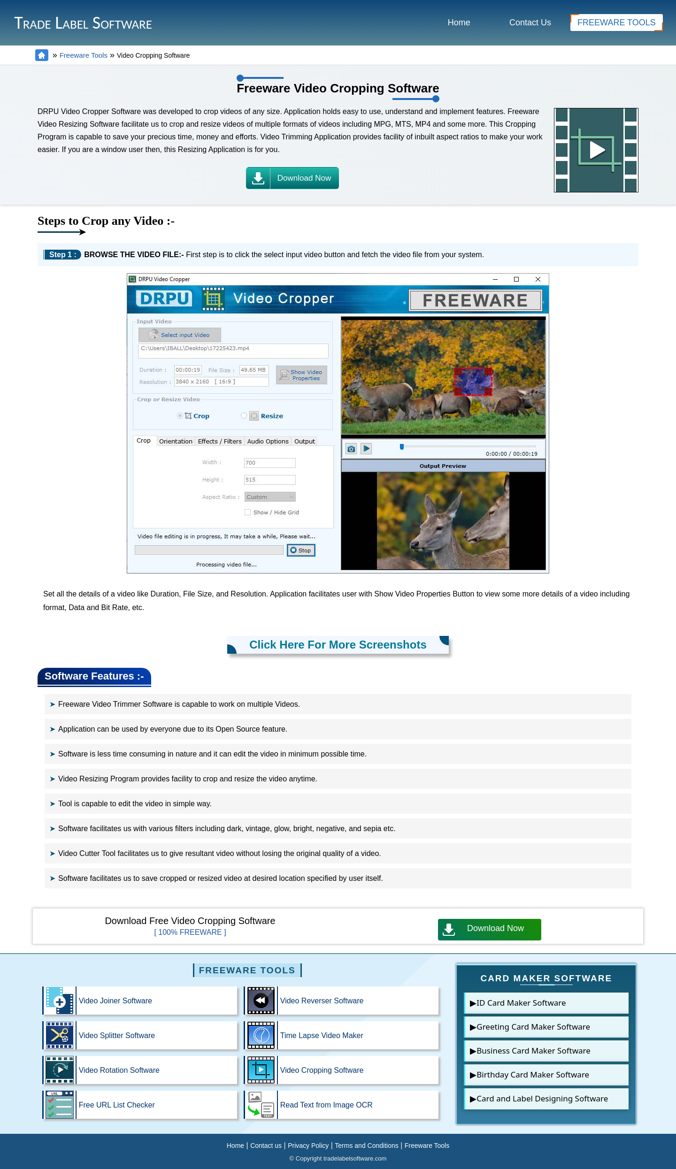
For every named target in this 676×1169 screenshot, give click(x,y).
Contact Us (530, 22)
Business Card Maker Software (533, 1050)
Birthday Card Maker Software (532, 1074)
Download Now (483, 930)
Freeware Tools (84, 55)
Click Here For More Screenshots (337, 644)
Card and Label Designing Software (542, 1098)
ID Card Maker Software (521, 1002)
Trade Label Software (83, 23)
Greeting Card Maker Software (533, 1026)
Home (459, 22)
